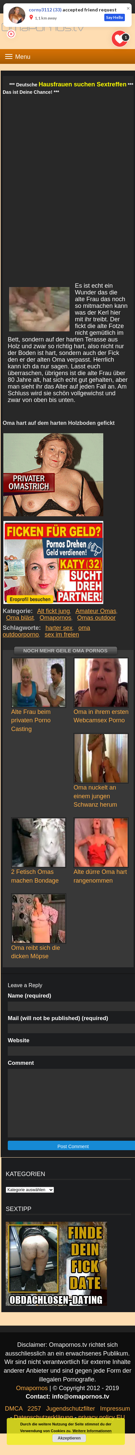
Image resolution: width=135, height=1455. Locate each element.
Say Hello (114, 17)
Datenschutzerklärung (43, 1417)
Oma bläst (20, 617)
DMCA (13, 1408)
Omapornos (55, 617)
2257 (34, 1408)
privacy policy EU (101, 1417)
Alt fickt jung (53, 611)
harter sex (59, 627)
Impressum (115, 1408)
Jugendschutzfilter (70, 1408)
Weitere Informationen (92, 1431)
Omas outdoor (96, 617)
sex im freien (62, 634)
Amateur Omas (96, 611)
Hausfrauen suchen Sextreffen (83, 84)
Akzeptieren (69, 1438)
